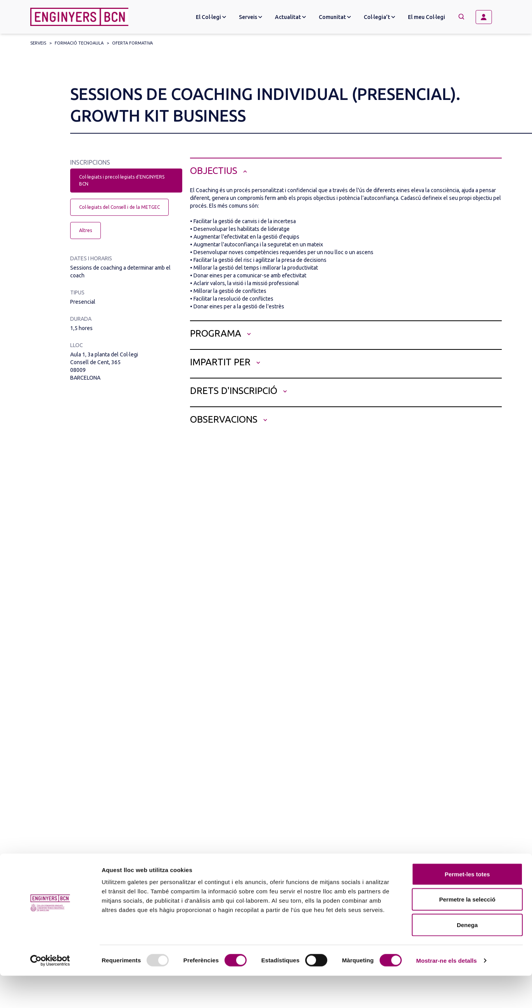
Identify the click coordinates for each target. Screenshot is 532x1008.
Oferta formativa (132, 43)
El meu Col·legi (426, 17)
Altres (85, 230)
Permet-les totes (467, 906)
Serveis (38, 43)
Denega (467, 957)
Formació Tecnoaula (79, 43)
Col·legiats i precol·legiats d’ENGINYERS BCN (121, 180)
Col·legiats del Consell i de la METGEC (119, 207)
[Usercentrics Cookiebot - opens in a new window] (50, 993)
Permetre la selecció (467, 932)
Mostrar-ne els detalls (446, 992)
